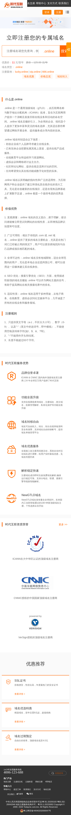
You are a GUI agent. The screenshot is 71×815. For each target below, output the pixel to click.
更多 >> (63, 524)
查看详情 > (19, 694)
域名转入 (62, 76)
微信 (29, 794)
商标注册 (39, 782)
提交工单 (17, 789)
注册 (58, 12)
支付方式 (37, 789)
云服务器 (29, 782)
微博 (19, 794)
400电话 (48, 782)
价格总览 (46, 76)
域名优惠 (29, 76)
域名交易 (47, 789)
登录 (46, 12)
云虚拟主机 (18, 782)
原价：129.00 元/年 (37, 62)
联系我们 (27, 789)
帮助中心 (7, 789)
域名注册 (7, 782)
